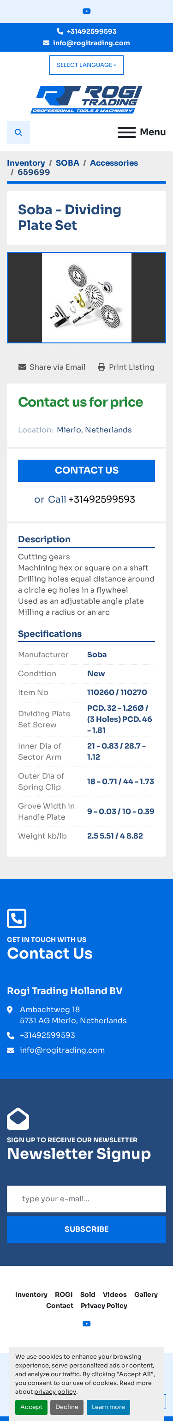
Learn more (108, 1407)
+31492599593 (92, 31)
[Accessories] (114, 163)
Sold (87, 1294)
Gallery (146, 1294)
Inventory (31, 1294)
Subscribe (87, 1229)
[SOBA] (67, 163)
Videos (115, 1294)
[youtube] (87, 11)
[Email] (86, 1199)
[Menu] (127, 132)
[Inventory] (26, 163)
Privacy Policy (104, 1305)
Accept (31, 1407)
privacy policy (55, 1392)
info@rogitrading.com (91, 43)
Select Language (84, 64)
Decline (66, 1407)
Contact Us (87, 470)
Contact (59, 1305)
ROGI (64, 1294)
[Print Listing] (126, 367)
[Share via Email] (52, 367)
